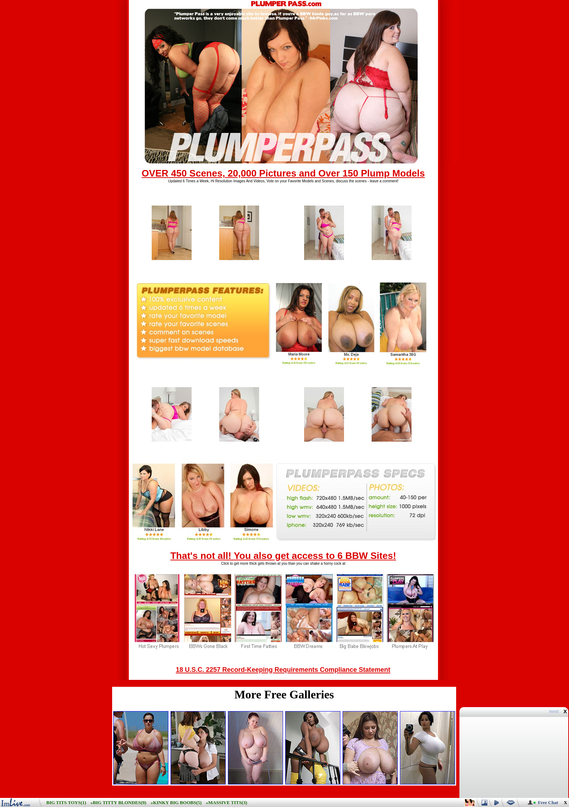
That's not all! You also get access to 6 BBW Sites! (283, 555)
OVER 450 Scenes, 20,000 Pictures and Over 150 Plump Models (283, 173)
